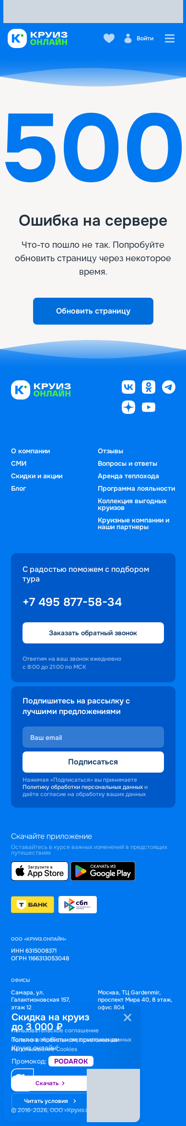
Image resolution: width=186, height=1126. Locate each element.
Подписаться (93, 762)
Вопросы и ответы (127, 463)
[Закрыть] (127, 1017)
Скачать (50, 1083)
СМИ (18, 463)
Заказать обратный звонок (93, 633)
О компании (30, 451)
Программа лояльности (136, 488)
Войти (138, 38)
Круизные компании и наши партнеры (133, 523)
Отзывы (110, 451)
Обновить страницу (93, 311)
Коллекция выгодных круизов (132, 504)
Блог (18, 488)
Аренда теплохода (128, 475)
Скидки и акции (36, 475)
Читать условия (51, 1101)
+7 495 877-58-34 (72, 602)
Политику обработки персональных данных (83, 787)
